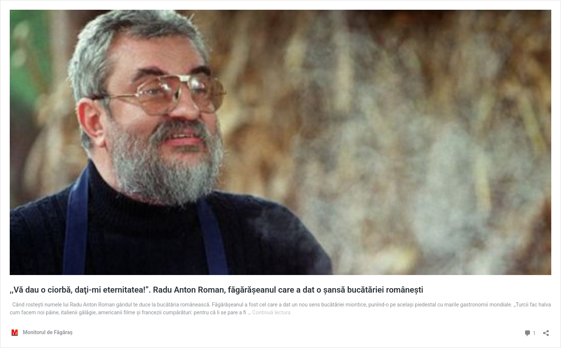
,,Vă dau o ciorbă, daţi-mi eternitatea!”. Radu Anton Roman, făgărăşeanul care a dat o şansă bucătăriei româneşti (216, 289)
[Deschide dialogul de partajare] (546, 330)
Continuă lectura (271, 312)
